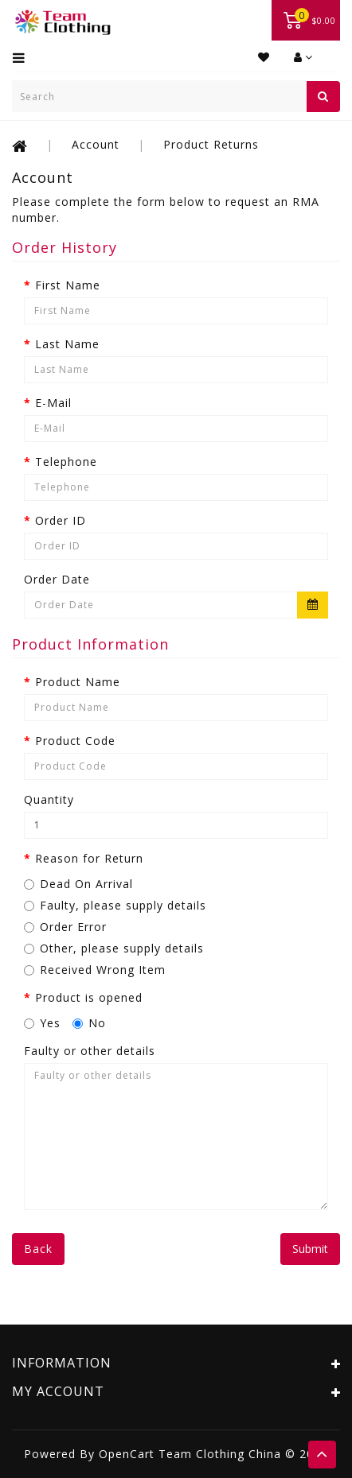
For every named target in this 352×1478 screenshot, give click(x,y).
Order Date (57, 579)
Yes (42, 1022)
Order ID (60, 520)
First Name (67, 285)
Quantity (49, 799)
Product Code (75, 740)
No (89, 1022)
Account (95, 144)
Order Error (65, 926)
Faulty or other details (89, 1050)
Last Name (67, 343)
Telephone (66, 461)
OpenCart (126, 1453)
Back (38, 1248)
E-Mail (53, 402)
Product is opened (89, 997)
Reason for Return (89, 858)
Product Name (77, 681)
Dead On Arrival (78, 883)
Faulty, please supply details (115, 905)
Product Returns (211, 144)
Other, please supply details (114, 948)
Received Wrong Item (95, 969)
